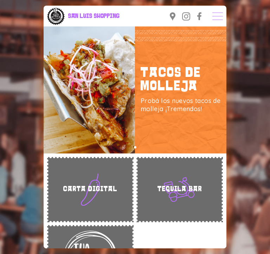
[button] (135, 147)
